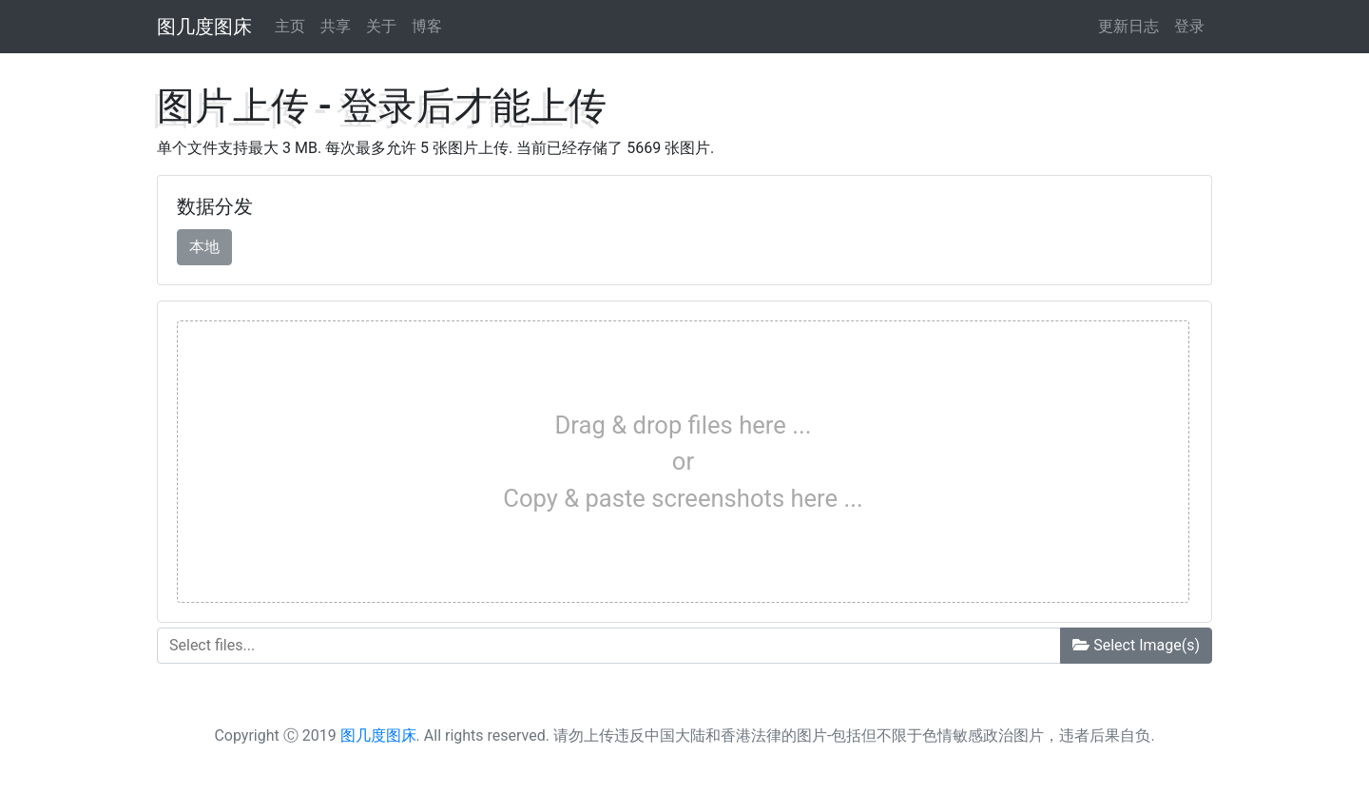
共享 (335, 26)
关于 (381, 26)
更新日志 (1128, 26)
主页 (290, 26)
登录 (1189, 26)
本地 (204, 246)
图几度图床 (204, 26)
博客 (427, 26)
